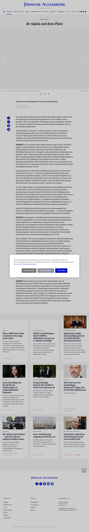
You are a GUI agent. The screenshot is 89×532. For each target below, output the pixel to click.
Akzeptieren (61, 270)
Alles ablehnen (29, 270)
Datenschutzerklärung (29, 264)
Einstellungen (46, 270)
